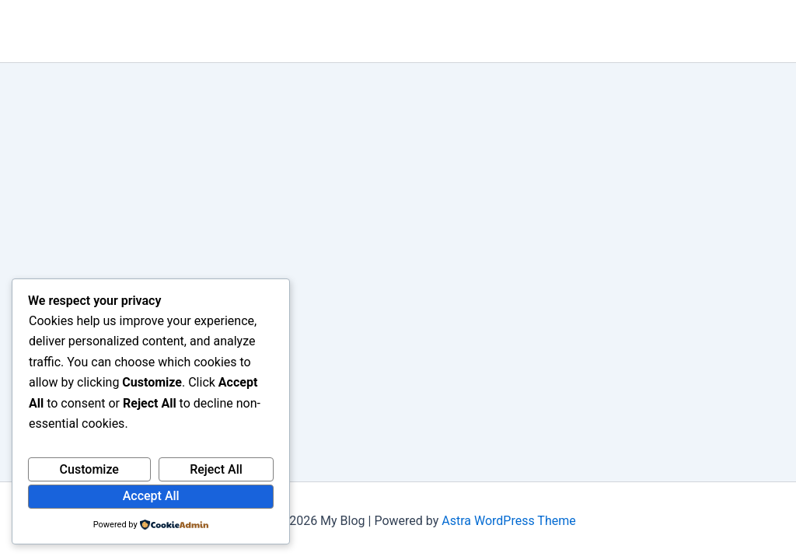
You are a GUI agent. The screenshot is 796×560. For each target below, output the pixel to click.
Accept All (151, 495)
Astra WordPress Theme (508, 520)
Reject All (216, 469)
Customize (89, 469)
